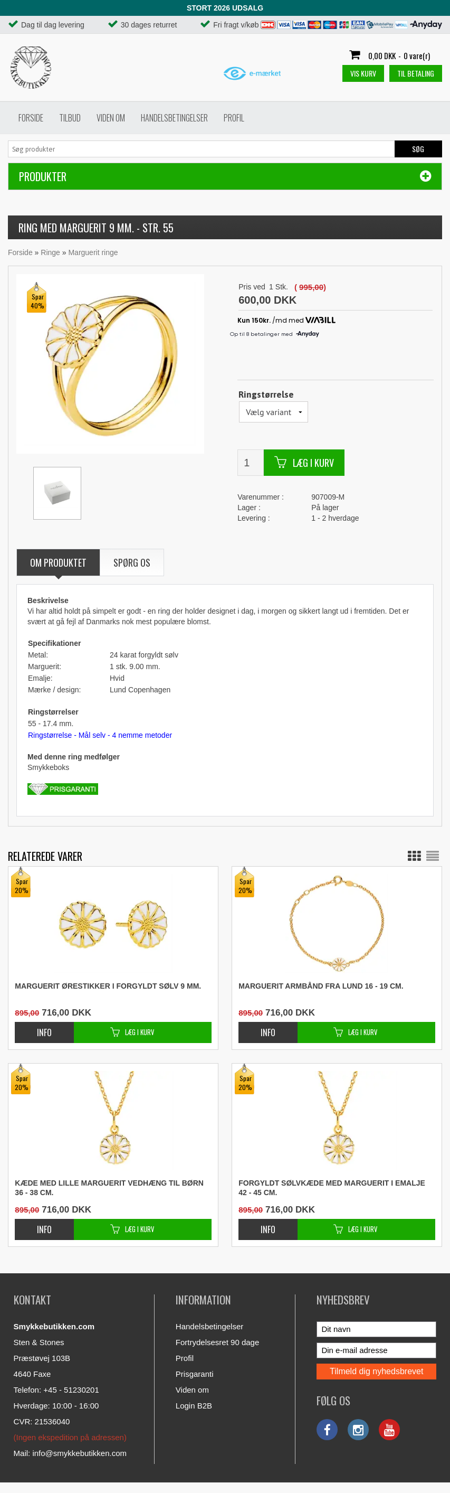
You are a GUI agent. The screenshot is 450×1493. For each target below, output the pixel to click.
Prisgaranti (195, 1373)
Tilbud (70, 117)
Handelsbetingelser (174, 117)
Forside (30, 117)
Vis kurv (363, 73)
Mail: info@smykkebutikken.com (70, 1453)
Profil (234, 117)
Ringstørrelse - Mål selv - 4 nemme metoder (100, 735)
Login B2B (194, 1405)
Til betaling (415, 73)
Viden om (111, 117)
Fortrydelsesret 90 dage (217, 1342)
